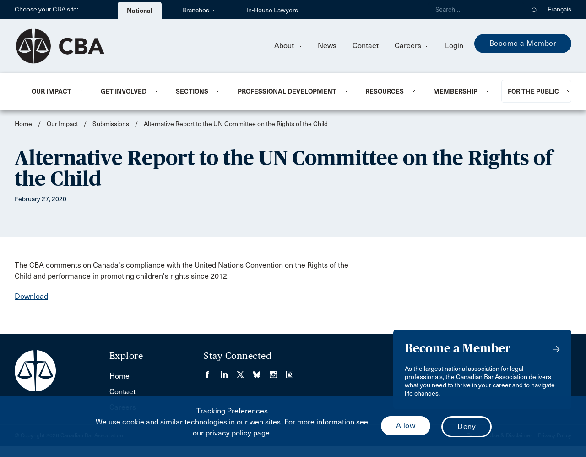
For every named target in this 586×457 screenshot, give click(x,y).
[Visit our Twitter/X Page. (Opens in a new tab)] (245, 371)
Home (23, 124)
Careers (412, 45)
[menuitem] (55, 91)
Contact (366, 45)
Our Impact (51, 91)
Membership (455, 91)
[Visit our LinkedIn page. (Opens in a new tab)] (228, 371)
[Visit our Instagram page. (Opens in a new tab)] (278, 371)
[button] (534, 9)
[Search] (476, 9)
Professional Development (287, 91)
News (327, 45)
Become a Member (523, 43)
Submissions (110, 124)
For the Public (533, 91)
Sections (192, 91)
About (288, 45)
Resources (384, 91)
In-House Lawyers (272, 10)
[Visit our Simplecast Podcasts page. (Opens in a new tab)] (289, 371)
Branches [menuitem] (199, 10)
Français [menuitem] (559, 9)
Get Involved (123, 91)
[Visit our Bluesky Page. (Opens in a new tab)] (261, 371)
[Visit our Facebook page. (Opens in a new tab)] (212, 371)
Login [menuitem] (454, 45)
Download (31, 296)
